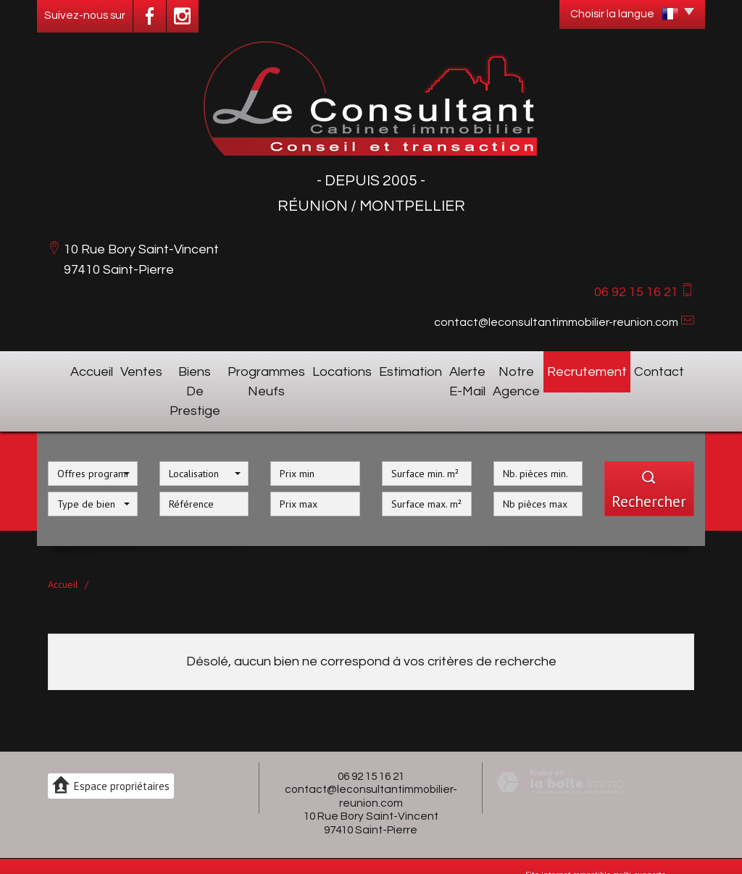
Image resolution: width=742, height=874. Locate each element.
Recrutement (612, 369)
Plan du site (288, 838)
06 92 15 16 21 (371, 732)
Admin (104, 849)
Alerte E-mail (468, 369)
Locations (349, 369)
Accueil (68, 369)
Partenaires (68, 849)
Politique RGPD (148, 849)
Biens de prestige (178, 369)
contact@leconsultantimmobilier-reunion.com (556, 322)
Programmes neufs (273, 369)
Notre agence (538, 369)
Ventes (111, 369)
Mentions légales (345, 838)
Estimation (405, 369)
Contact (671, 369)
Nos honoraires (407, 838)
